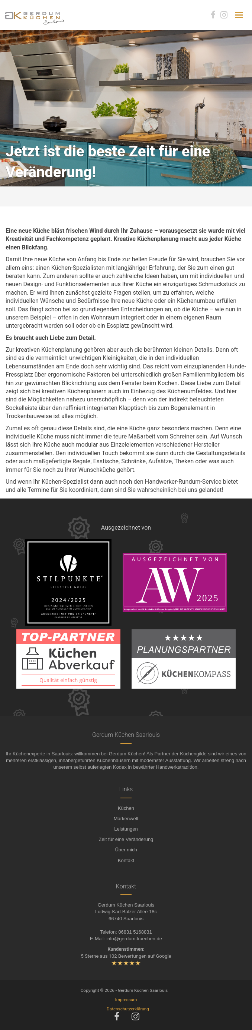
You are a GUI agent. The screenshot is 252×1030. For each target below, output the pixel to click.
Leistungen (126, 829)
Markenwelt (126, 818)
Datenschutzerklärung (128, 1008)
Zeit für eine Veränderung (126, 839)
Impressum (126, 999)
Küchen (126, 808)
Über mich (126, 849)
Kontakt (126, 860)
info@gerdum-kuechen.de (134, 938)
